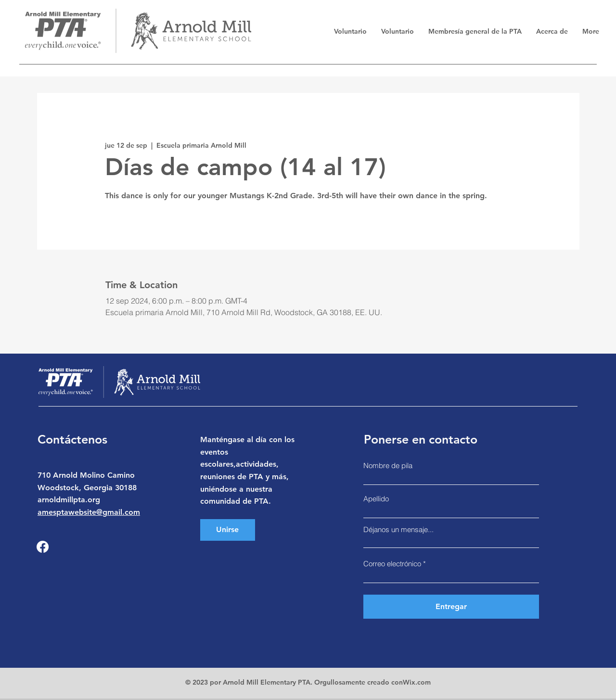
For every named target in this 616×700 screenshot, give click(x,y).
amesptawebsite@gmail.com (89, 512)
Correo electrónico (392, 563)
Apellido (376, 498)
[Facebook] (43, 547)
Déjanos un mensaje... (398, 529)
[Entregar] (451, 607)
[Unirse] (227, 530)
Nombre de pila (387, 465)
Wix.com (417, 682)
